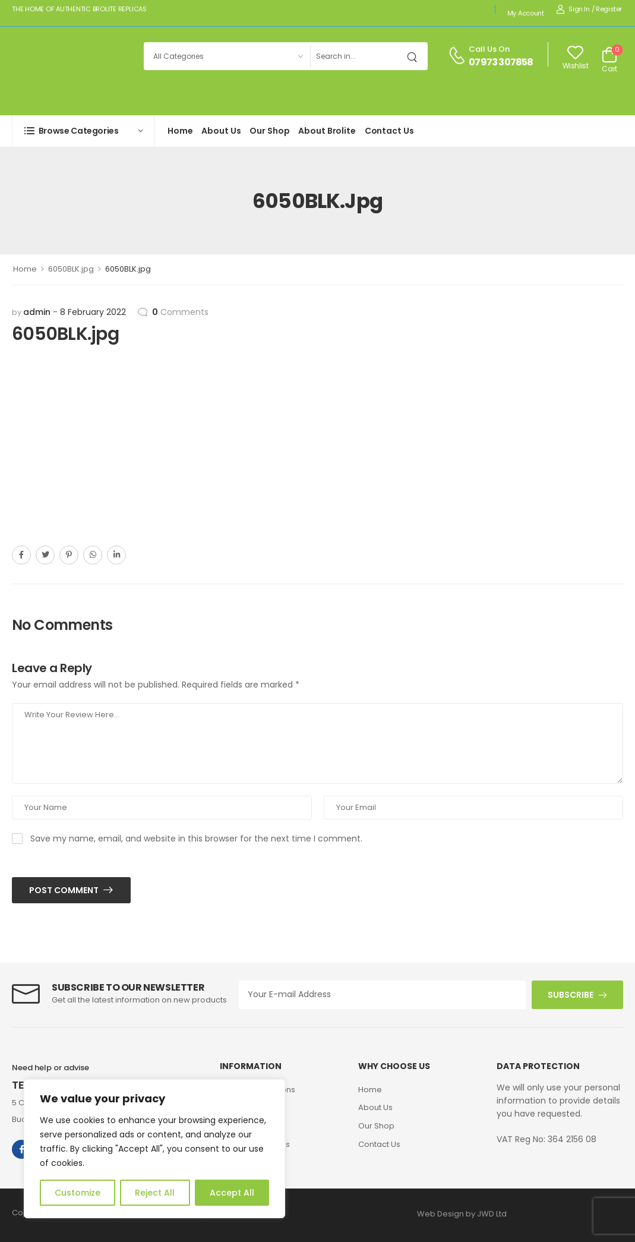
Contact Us (389, 131)
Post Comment (64, 890)
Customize (77, 1193)
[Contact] (458, 56)
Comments (180, 312)
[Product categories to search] (226, 56)
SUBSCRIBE (570, 995)
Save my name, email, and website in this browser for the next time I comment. (196, 838)
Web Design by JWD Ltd (462, 1213)
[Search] (356, 56)
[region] (154, 1148)
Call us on (489, 49)
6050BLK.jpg (71, 269)
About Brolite (326, 131)
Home (180, 131)
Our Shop (269, 131)
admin (36, 312)
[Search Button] (416, 56)
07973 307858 (501, 62)
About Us (221, 131)
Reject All (155, 1193)
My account (525, 13)
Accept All (232, 1193)
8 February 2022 (93, 312)
